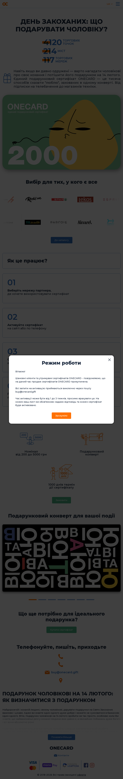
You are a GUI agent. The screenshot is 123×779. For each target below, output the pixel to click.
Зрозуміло (61, 415)
